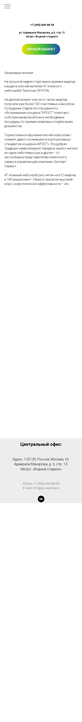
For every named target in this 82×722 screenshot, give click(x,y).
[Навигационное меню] (7, 6)
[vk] (41, 499)
